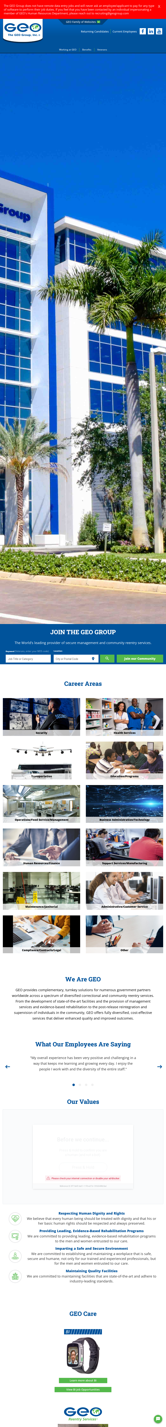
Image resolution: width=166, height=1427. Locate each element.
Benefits (86, 49)
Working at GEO (67, 49)
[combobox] (28, 659)
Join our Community (140, 659)
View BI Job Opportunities (83, 1389)
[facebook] (143, 31)
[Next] (159, 1065)
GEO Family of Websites (83, 22)
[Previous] (7, 1065)
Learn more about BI (83, 1380)
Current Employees (125, 31)
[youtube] (159, 31)
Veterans (102, 49)
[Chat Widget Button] (158, 1419)
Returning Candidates (95, 31)
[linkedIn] (151, 31)
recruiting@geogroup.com (112, 13)
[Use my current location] (93, 658)
